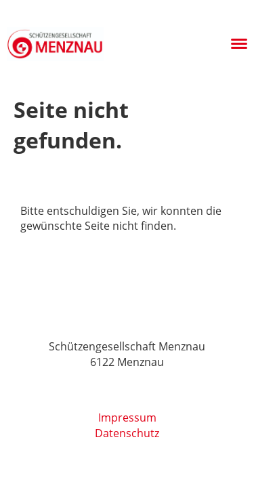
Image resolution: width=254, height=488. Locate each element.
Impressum (127, 417)
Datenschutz (127, 433)
